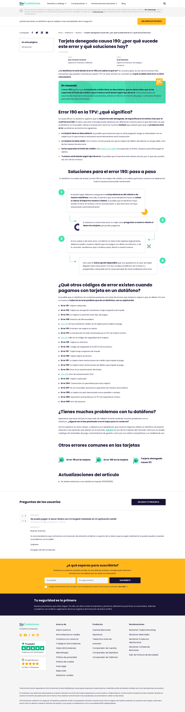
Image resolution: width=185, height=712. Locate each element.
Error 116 (64, 324)
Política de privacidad (66, 657)
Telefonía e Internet (102, 639)
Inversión (97, 643)
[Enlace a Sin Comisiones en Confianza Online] (144, 666)
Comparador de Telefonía (105, 657)
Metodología (62, 652)
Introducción (27, 47)
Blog (124, 3)
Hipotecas (97, 634)
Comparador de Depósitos (105, 652)
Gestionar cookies (64, 675)
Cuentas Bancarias (102, 630)
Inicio (60, 33)
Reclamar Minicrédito (139, 634)
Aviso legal (61, 666)
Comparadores (79, 3)
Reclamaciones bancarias (104, 3)
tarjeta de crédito (109, 148)
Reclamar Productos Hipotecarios (139, 641)
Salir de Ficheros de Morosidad (143, 654)
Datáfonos (69, 33)
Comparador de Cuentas (105, 648)
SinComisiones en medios (68, 634)
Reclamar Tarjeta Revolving (142, 630)
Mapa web (61, 670)
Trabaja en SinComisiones (68, 643)
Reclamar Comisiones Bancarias (139, 648)
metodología (98, 12)
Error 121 (64, 337)
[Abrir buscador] (164, 3)
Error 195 (64, 374)
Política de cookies (65, 661)
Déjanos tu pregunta (148, 502)
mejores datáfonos (152, 21)
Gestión (79, 33)
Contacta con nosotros (67, 639)
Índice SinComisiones (66, 648)
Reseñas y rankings (57, 3)
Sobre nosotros (63, 630)
